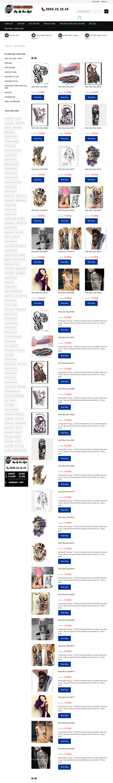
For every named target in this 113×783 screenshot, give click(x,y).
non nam (13, 400)
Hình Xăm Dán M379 (93, 252)
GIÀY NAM (20, 24)
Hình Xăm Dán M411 (39, 210)
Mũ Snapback (20, 396)
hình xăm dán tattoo (11, 346)
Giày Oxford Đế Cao (11, 255)
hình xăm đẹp (9, 350)
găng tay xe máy (10, 218)
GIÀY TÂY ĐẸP (9, 273)
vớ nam (18, 441)
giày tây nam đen (10, 287)
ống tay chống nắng (11, 409)
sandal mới (19, 419)
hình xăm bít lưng (10, 300)
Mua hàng (37, 97)
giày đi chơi (19, 232)
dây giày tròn (19, 123)
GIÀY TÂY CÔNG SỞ (18, 259)
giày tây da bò (9, 268)
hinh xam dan (9, 309)
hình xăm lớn (22, 364)
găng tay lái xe (21, 196)
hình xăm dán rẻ (10, 341)
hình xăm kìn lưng (10, 359)
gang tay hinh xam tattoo (13, 182)
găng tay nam (9, 200)
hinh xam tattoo (10, 387)
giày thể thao (9, 296)
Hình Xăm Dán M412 (93, 169)
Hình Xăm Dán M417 (66, 169)
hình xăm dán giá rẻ (11, 323)
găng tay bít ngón (10, 159)
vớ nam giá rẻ (19, 446)
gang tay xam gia (10, 205)
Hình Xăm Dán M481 (39, 87)
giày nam (16, 237)
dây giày (18, 118)
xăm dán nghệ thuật (19, 450)
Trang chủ (9, 24)
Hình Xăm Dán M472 (93, 87)
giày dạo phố (9, 232)
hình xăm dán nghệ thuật (12, 337)
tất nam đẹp (8, 432)
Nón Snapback (9, 405)
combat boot (9, 118)
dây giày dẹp (9, 123)
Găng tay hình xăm (12, 101)
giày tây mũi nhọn (10, 278)
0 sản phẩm (86, 17)
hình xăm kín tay (10, 364)
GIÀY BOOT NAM (49, 24)
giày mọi (7, 237)
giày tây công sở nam (11, 264)
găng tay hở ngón (10, 191)
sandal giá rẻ (9, 419)
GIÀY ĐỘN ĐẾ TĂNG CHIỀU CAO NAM (72, 24)
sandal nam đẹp (20, 423)
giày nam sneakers (11, 250)
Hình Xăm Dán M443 (39, 169)
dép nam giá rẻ (9, 132)
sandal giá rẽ (19, 414)
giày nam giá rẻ (20, 246)
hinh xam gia (20, 350)
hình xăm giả (9, 355)
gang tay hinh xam (11, 173)
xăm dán (8, 450)
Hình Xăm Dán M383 (39, 252)
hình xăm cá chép (10, 305)
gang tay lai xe (9, 196)
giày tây (7, 259)
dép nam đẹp (17, 128)
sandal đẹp (8, 414)
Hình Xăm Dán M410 (66, 210)
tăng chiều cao (9, 428)
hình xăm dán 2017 (11, 314)
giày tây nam (9, 282)
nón (6, 400)
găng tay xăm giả (10, 209)
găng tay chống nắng (11, 164)
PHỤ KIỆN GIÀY (10, 97)
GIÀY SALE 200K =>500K (13, 58)
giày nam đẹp (9, 246)
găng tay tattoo (21, 200)
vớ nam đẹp (8, 446)
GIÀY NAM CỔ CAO (11, 81)
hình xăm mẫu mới (11, 368)
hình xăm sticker (10, 378)
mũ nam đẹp (9, 396)
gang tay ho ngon (10, 187)
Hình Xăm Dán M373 (66, 252)
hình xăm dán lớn (10, 328)
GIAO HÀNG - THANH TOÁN (14, 29)
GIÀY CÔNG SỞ (21, 223)
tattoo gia (17, 437)
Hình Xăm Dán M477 (66, 87)
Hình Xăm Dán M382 (66, 293)
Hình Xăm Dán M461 (93, 128)
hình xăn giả (21, 387)
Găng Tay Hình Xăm (11, 177)
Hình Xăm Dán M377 (39, 293)
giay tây (22, 255)
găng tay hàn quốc (11, 168)
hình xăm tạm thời (10, 382)
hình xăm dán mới (10, 332)
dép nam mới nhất (10, 137)
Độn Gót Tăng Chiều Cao (12, 150)
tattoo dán (8, 437)
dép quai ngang (10, 146)
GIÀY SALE (92, 24)
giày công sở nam (10, 228)
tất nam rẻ (18, 432)
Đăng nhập (96, 1)
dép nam (8, 128)
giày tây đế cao (21, 268)
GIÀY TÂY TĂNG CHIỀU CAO (13, 291)
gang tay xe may (10, 214)
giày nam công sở (10, 241)
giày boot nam (9, 223)
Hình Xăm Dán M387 (93, 210)
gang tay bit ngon (10, 155)
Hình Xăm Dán (20, 309)
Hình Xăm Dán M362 (93, 293)
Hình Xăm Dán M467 (66, 128)
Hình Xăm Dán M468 (39, 128)
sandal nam (9, 423)
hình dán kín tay (20, 296)
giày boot (21, 218)
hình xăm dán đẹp (10, 318)
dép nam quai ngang (11, 141)
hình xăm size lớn (10, 373)
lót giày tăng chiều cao (12, 391)
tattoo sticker (9, 441)
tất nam (19, 428)
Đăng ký (104, 1)
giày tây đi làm (20, 273)
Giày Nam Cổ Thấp (12, 77)
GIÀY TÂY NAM (34, 24)
